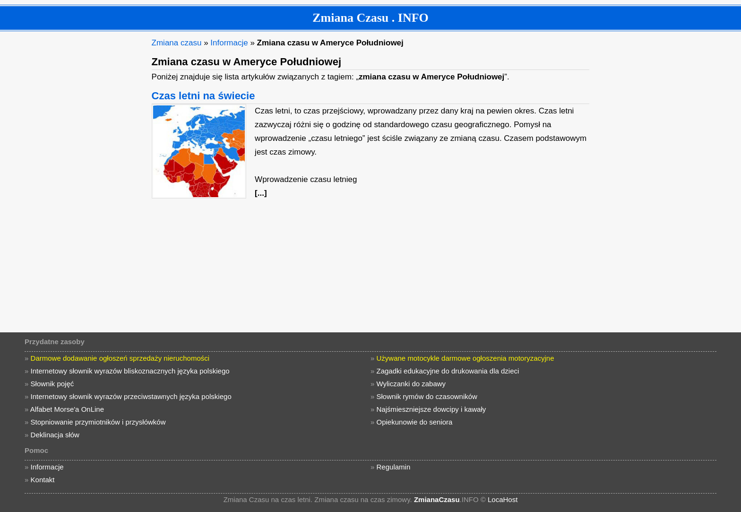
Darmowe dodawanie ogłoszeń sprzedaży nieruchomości (120, 358)
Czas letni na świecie (203, 96)
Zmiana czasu (177, 42)
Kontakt (43, 480)
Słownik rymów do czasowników (427, 396)
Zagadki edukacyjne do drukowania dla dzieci (448, 371)
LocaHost (502, 499)
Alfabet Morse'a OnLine (67, 409)
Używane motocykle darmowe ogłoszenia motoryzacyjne (465, 358)
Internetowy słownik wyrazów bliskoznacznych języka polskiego (130, 371)
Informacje (229, 42)
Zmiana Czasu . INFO (370, 18)
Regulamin (394, 467)
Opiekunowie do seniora (415, 422)
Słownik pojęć (52, 384)
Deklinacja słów (55, 435)
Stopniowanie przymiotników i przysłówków (98, 422)
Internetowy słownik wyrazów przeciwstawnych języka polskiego (131, 396)
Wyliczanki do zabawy (411, 384)
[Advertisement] (73, 178)
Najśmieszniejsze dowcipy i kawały (431, 409)
